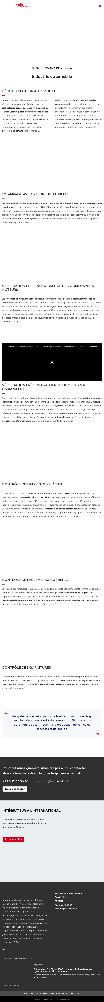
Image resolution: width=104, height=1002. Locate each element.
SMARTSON (66, 999)
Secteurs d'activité (50, 68)
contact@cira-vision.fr (53, 781)
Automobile (66, 68)
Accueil (35, 68)
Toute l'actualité (11, 985)
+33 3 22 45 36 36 (15, 782)
